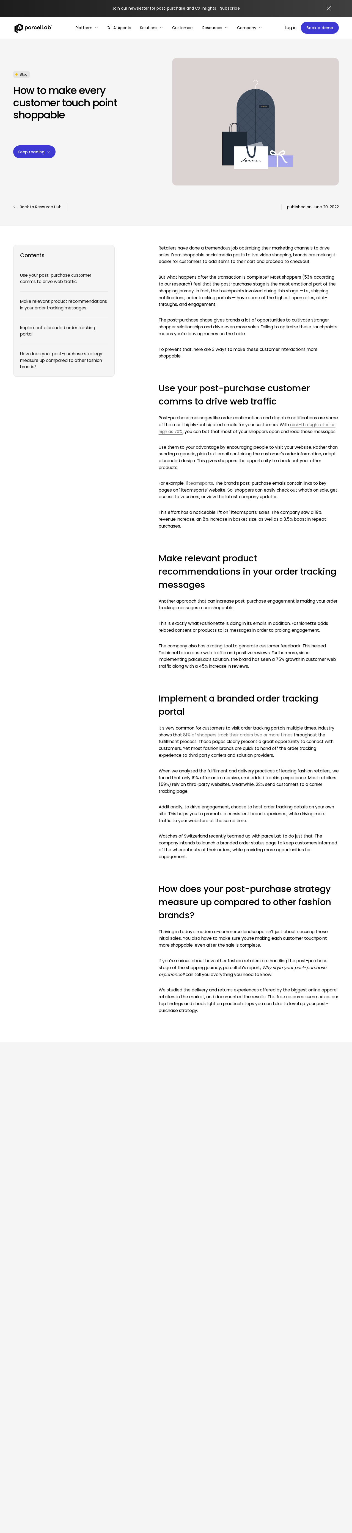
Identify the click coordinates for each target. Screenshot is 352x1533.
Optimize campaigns (177, 1391)
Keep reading (34, 152)
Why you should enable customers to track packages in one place (298, 1191)
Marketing (166, 1330)
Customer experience (178, 1298)
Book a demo (319, 28)
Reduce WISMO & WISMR (180, 1359)
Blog (224, 1330)
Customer (167, 1309)
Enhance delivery (111, 1309)
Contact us (294, 1340)
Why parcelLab (297, 1287)
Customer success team (307, 1381)
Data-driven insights (114, 1330)
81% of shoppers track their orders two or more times (238, 735)
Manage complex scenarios (183, 1381)
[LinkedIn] (17, 1372)
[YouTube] (58, 1372)
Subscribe (230, 8)
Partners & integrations (117, 1381)
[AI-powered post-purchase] (119, 28)
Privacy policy (233, 1401)
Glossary (228, 1351)
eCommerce (169, 1319)
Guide (226, 1298)
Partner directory (111, 1401)
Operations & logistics (178, 1287)
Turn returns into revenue (182, 1370)
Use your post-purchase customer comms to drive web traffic (55, 278)
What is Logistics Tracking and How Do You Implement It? (217, 1191)
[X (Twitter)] (44, 1372)
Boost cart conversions (117, 1298)
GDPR (225, 1391)
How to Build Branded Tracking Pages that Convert (46, 1191)
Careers (290, 1309)
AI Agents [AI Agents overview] (103, 1351)
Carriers (102, 1391)
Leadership (293, 1319)
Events (226, 1319)
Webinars (229, 1309)
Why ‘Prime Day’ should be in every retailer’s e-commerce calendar (131, 1191)
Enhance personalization (180, 1401)
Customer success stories (308, 1370)
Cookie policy (118, 1426)
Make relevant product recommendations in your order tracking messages (63, 304)
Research (229, 1287)
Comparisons (296, 1330)
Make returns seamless (117, 1319)
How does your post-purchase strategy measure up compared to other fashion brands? (61, 360)
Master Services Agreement (247, 1381)
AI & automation (110, 1340)
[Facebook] (31, 1372)
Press (225, 1340)
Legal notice (328, 1426)
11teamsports (199, 483)
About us (291, 1298)
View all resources (37, 1113)
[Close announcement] (328, 8)
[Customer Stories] (183, 28)
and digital (193, 1319)
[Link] (49, 1286)
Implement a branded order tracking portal (57, 331)
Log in (290, 28)
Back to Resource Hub (37, 207)
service (185, 1309)
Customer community (304, 1391)
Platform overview (112, 1287)
